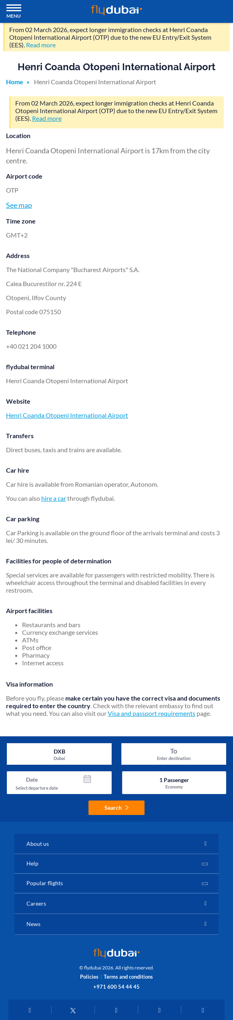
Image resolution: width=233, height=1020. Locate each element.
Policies (89, 976)
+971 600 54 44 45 (116, 986)
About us (37, 843)
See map (19, 205)
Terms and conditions (128, 976)
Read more (41, 45)
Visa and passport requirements (151, 713)
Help (32, 863)
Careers (36, 903)
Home (14, 81)
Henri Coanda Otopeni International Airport (67, 415)
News (33, 923)
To (173, 751)
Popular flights (44, 883)
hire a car (53, 498)
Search (116, 807)
